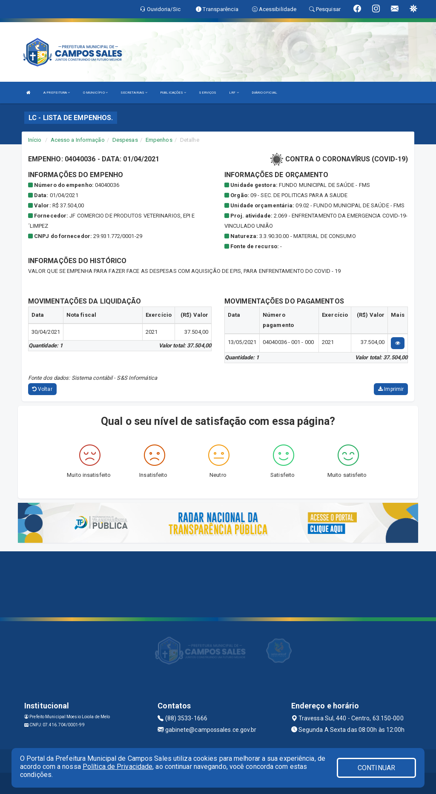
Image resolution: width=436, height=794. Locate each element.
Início (35, 140)
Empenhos (159, 140)
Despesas (125, 140)
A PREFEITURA (56, 93)
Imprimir (391, 389)
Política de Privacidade (117, 766)
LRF (234, 93)
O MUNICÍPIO (95, 93)
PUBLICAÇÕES (173, 93)
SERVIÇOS (207, 93)
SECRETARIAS (133, 93)
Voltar (42, 389)
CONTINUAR (376, 768)
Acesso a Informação (78, 140)
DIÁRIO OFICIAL (264, 93)
